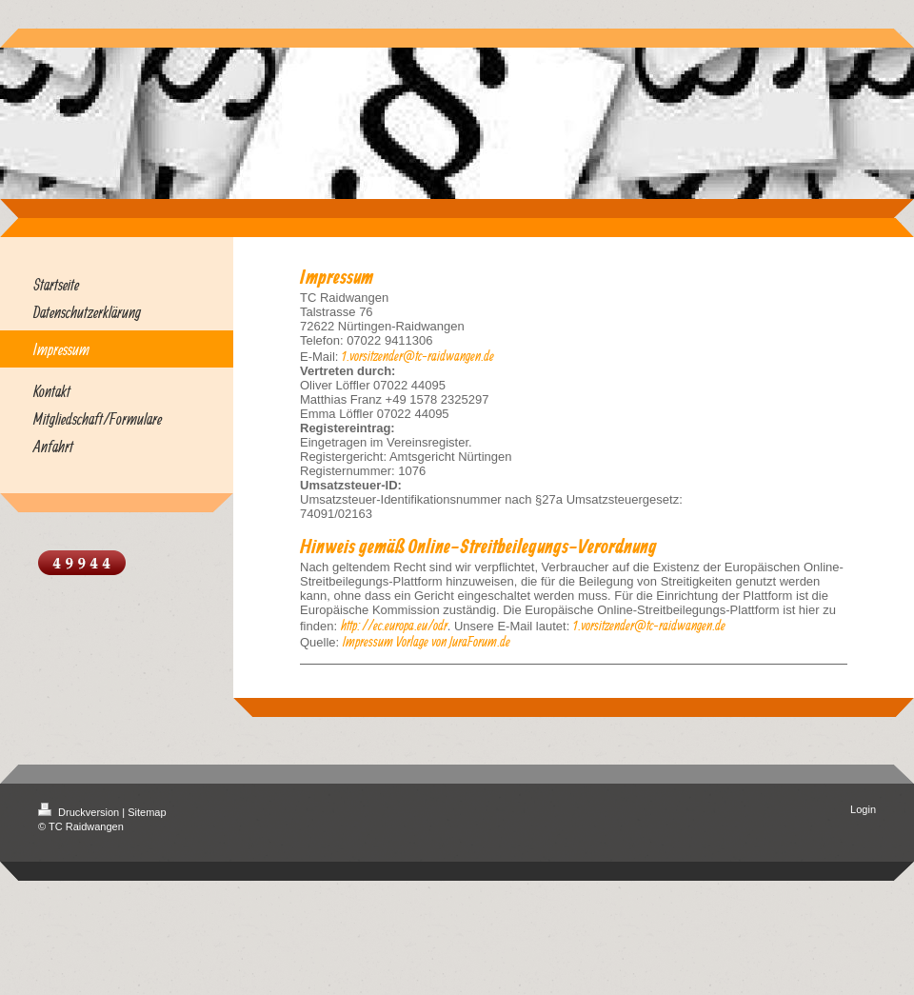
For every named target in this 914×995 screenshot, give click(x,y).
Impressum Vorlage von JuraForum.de (426, 641)
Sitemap (147, 812)
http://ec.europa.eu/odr (394, 625)
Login (863, 809)
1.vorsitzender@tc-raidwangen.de (418, 356)
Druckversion (80, 812)
